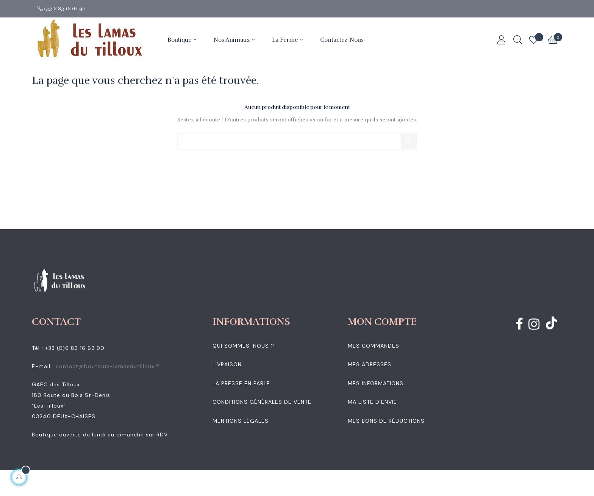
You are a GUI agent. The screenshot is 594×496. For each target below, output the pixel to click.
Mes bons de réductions (386, 420)
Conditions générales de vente (262, 401)
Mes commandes (373, 345)
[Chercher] (297, 137)
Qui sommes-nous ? (243, 345)
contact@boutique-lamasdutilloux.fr (108, 366)
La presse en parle (241, 383)
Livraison (227, 364)
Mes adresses (369, 364)
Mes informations (375, 383)
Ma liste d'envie (372, 401)
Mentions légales (241, 420)
